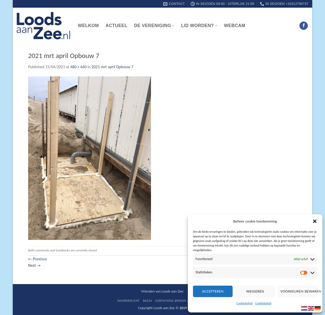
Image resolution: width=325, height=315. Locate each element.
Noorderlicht (128, 300)
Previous (37, 258)
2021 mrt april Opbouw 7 (112, 66)
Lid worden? (199, 25)
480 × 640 (78, 66)
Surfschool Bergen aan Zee (177, 300)
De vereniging (154, 25)
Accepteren (213, 291)
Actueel (116, 25)
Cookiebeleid (244, 303)
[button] (314, 221)
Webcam (234, 25)
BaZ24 (147, 300)
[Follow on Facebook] (303, 25)
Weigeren (255, 291)
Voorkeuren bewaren (298, 291)
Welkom (88, 25)
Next (34, 265)
